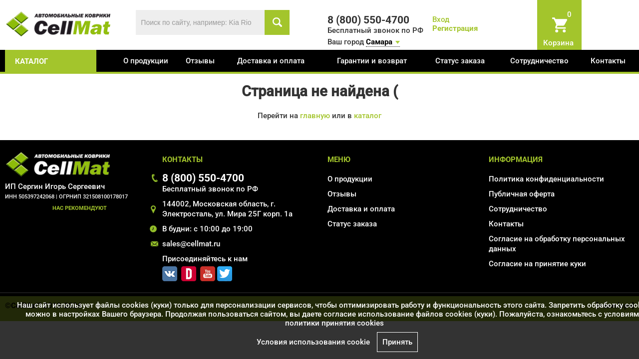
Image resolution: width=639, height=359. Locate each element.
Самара (379, 41)
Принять (397, 342)
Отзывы (200, 60)
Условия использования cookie (313, 342)
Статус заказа (460, 60)
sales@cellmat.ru (191, 243)
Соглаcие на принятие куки (537, 263)
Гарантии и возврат (372, 60)
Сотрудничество (539, 60)
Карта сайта (510, 278)
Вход (440, 19)
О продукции (145, 60)
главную (315, 115)
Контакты (608, 60)
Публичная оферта (522, 193)
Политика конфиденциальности (546, 179)
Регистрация (455, 28)
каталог (31, 61)
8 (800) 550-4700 (203, 178)
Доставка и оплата (271, 60)
